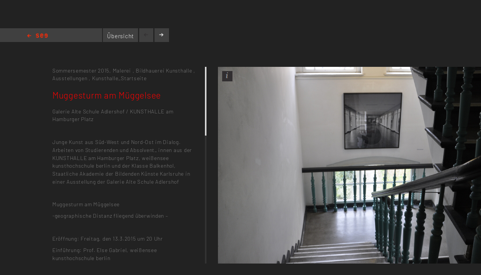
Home (37, 36)
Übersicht (120, 35)
